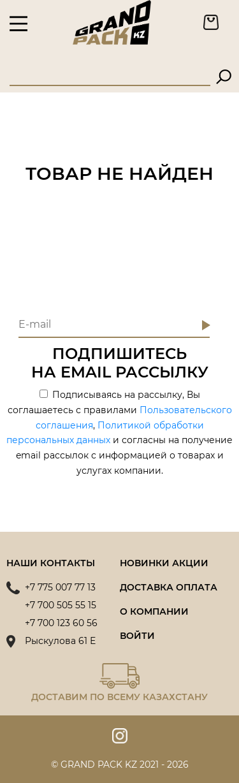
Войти (137, 635)
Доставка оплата (168, 587)
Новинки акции (164, 563)
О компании (154, 611)
